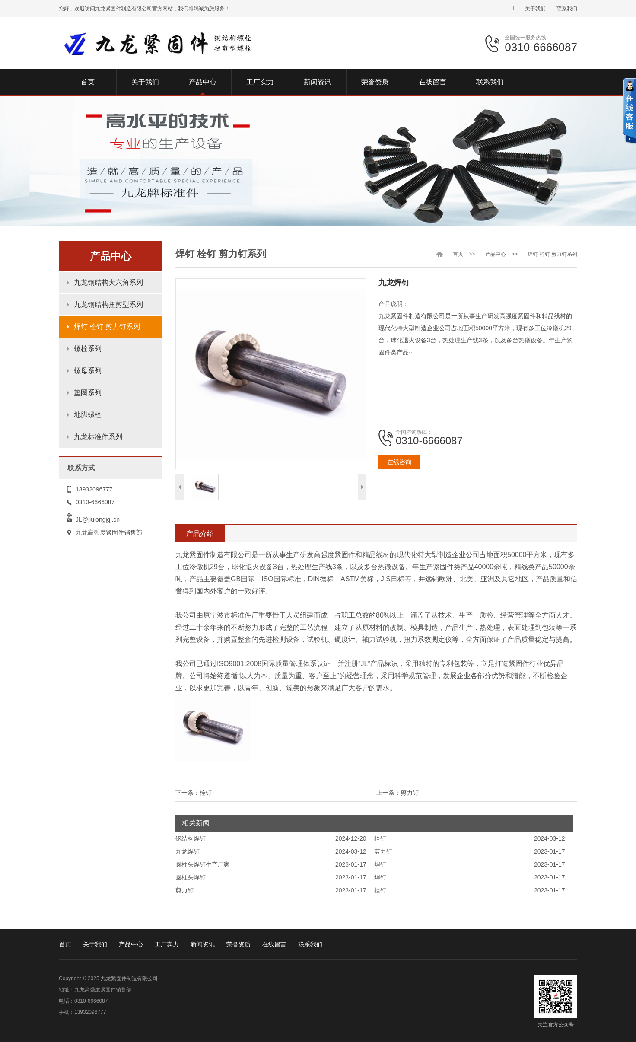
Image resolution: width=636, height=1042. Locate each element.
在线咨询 (399, 462)
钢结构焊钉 (190, 838)
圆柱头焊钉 (190, 877)
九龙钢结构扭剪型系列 (108, 304)
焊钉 (380, 864)
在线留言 (274, 944)
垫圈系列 (88, 392)
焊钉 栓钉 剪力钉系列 (107, 326)
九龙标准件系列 (98, 436)
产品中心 (495, 254)
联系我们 (566, 9)
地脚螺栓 (88, 414)
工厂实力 (167, 944)
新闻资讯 (203, 944)
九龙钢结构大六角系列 (108, 282)
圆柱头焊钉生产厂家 (202, 864)
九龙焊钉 (187, 851)
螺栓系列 (88, 348)
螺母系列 (88, 370)
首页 (458, 254)
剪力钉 (410, 792)
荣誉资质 (238, 944)
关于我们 (535, 9)
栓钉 (206, 792)
